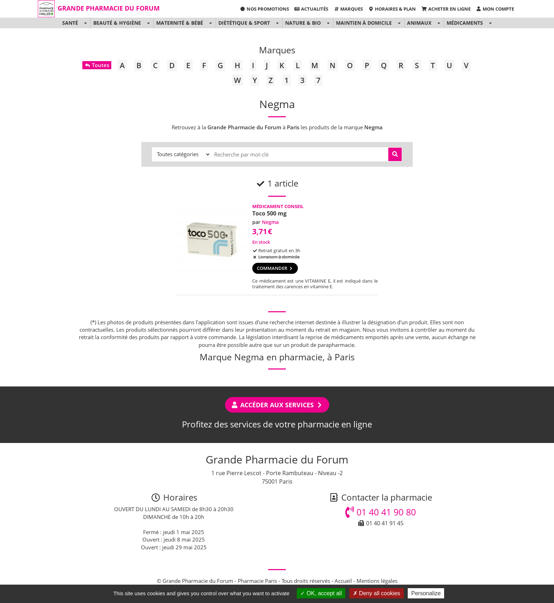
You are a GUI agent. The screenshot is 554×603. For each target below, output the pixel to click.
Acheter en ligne (445, 9)
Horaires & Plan (392, 9)
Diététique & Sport (244, 22)
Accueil (343, 580)
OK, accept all (321, 593)
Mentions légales (376, 580)
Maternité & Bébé (179, 22)
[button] (85, 23)
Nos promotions (264, 9)
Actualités (311, 9)
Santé (70, 22)
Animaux (419, 22)
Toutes (96, 65)
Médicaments (465, 22)
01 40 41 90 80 (380, 512)
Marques (348, 9)
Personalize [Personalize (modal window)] (426, 593)
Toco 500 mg (269, 213)
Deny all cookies (376, 593)
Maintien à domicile (364, 22)
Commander (275, 268)
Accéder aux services (277, 405)
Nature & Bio (303, 22)
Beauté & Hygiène (117, 22)
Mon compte (495, 9)
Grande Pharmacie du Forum (109, 8)
